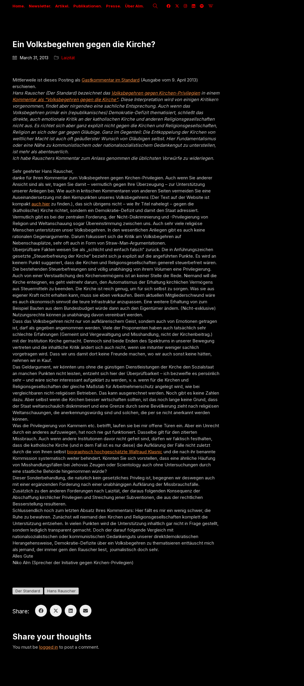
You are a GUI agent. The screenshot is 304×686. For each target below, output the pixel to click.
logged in (48, 647)
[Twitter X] (56, 611)
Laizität (68, 57)
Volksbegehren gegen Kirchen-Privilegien (155, 93)
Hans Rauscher (61, 590)
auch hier (40, 204)
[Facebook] (41, 611)
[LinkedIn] (71, 611)
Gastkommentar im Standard (111, 80)
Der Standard (27, 590)
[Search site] (155, 6)
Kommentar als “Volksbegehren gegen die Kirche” (65, 99)
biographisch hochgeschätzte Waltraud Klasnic (114, 451)
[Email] (85, 611)
